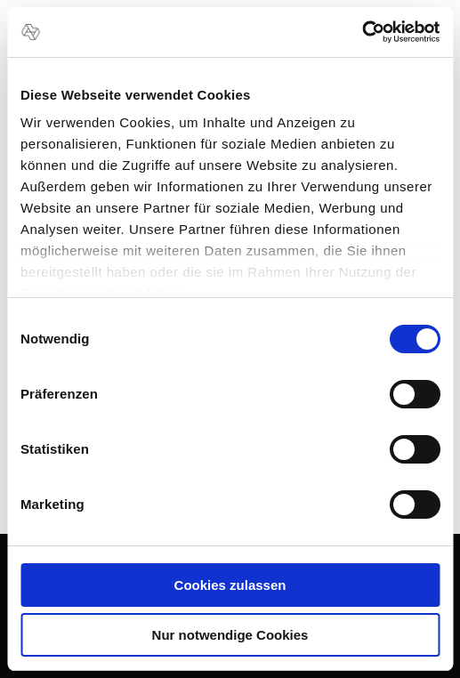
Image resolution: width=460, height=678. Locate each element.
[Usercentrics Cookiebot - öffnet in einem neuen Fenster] (362, 32)
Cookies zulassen (230, 585)
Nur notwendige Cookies (230, 634)
